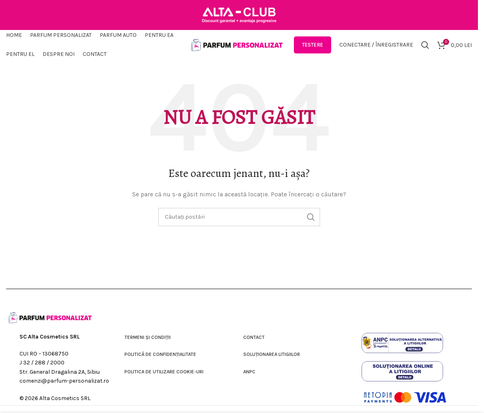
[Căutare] (425, 48)
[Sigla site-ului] (237, 48)
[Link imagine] (402, 347)
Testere (312, 48)
